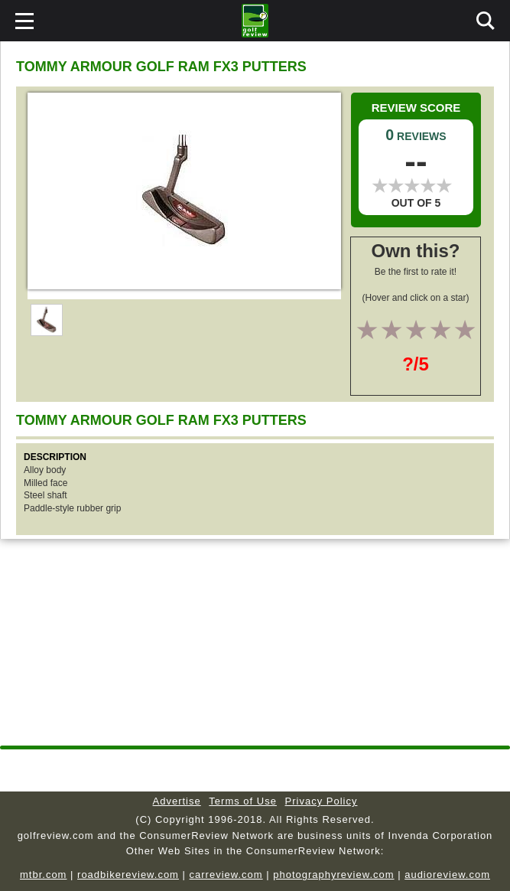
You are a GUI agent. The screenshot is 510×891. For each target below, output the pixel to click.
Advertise (177, 801)
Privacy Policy (321, 801)
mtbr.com (43, 874)
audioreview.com (447, 874)
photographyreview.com (333, 874)
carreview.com (226, 874)
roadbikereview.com (128, 874)
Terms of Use (243, 801)
